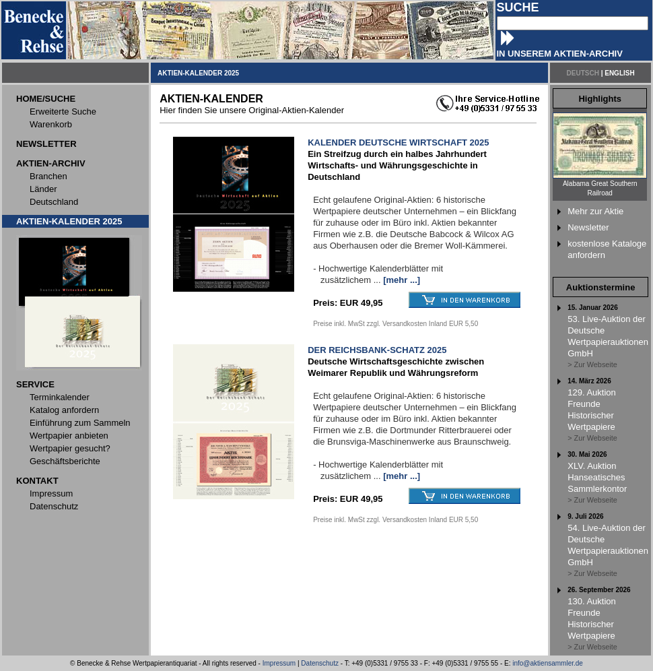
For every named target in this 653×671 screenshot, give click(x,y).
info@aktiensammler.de (547, 663)
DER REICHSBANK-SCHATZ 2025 (377, 350)
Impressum (279, 663)
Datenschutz (320, 663)
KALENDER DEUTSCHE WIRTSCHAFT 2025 (398, 142)
